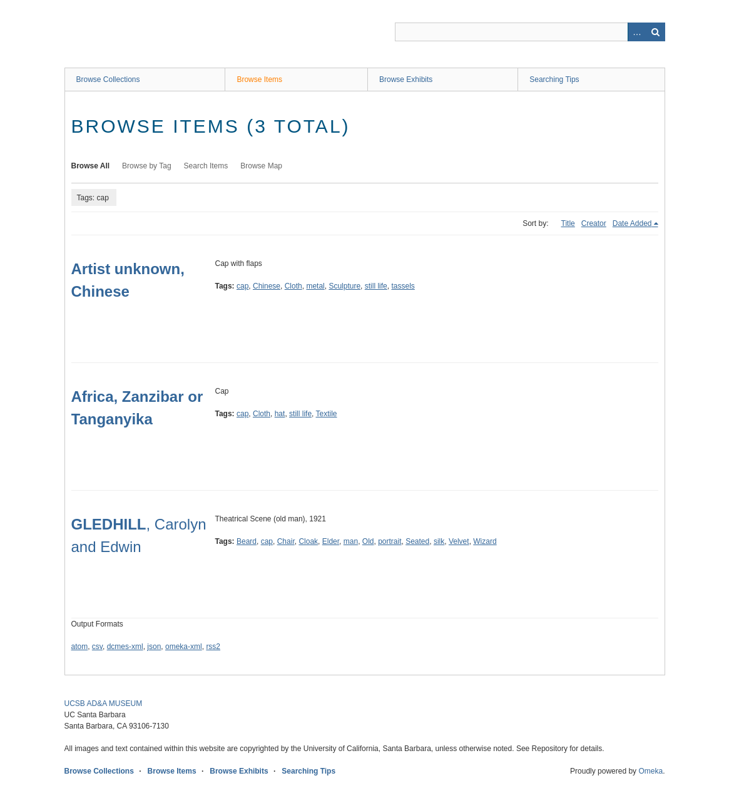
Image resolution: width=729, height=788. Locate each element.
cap (242, 286)
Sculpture (344, 286)
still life (376, 286)
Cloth (293, 286)
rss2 (213, 646)
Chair (286, 541)
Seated (417, 541)
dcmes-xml (125, 646)
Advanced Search (637, 32)
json (154, 646)
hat (280, 413)
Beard (247, 541)
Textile (326, 413)
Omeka (650, 771)
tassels (402, 286)
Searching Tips (554, 79)
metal (315, 286)
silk (439, 541)
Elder (330, 541)
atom (79, 646)
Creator (593, 223)
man (351, 541)
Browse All (90, 165)
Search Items (206, 165)
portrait (389, 541)
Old (368, 541)
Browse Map (261, 165)
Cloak (308, 541)
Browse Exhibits (405, 79)
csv (97, 646)
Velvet (459, 541)
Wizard (484, 541)
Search (655, 32)
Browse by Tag (146, 165)
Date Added (632, 223)
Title (568, 223)
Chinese (266, 286)
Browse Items (259, 79)
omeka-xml (183, 646)
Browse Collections (108, 79)
